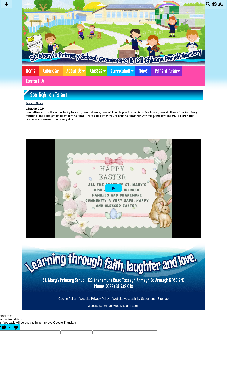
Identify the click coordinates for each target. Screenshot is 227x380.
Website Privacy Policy (94, 298)
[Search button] (208, 5)
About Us (74, 70)
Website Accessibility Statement (133, 298)
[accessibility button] (220, 5)
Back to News (34, 103)
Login (135, 305)
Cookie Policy (67, 298)
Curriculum (120, 70)
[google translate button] (214, 4)
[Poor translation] (14, 327)
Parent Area (166, 70)
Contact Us (35, 80)
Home (30, 70)
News (143, 70)
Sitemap (163, 298)
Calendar (51, 70)
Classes (96, 70)
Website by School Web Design (109, 305)
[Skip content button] (6, 5)
